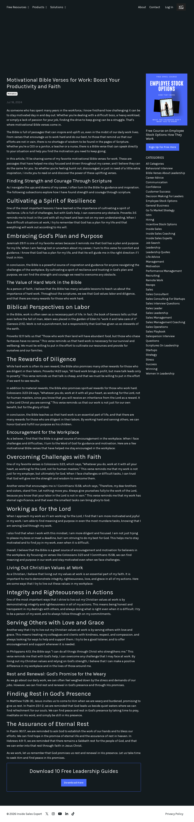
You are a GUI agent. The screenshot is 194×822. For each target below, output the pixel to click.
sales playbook (156, 335)
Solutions (58, 7)
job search (153, 245)
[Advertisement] (97, 39)
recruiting (153, 278)
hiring (150, 221)
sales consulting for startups (166, 302)
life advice (153, 259)
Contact (154, 7)
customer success (158, 192)
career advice (155, 178)
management (155, 264)
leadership (153, 249)
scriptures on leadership (162, 350)
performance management (164, 273)
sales (149, 292)
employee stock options (162, 202)
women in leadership (160, 378)
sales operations (157, 331)
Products (39, 7)
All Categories (155, 163)
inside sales (154, 230)
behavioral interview (159, 168)
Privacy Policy (174, 814)
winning (151, 374)
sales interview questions (163, 307)
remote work (155, 283)
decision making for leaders (165, 197)
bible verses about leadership (166, 173)
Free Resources (18, 7)
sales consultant (157, 297)
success (151, 369)
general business (157, 206)
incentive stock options (162, 225)
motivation (12, 94)
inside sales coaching (161, 235)
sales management (159, 321)
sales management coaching (166, 326)
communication (157, 182)
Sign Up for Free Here (162, 146)
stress (150, 364)
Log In (169, 7)
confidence (153, 187)
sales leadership (157, 316)
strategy (151, 359)
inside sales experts (159, 240)
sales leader (154, 312)
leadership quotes (158, 254)
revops (150, 288)
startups (152, 355)
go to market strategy (160, 211)
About (142, 7)
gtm (149, 216)
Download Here (73, 782)
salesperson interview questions (160, 342)
